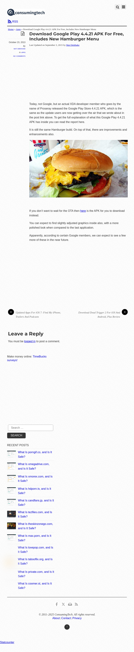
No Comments (19, 56)
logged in (30, 341)
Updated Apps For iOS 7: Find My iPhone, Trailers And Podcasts (34, 314)
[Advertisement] (81, 74)
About (56, 618)
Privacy (76, 618)
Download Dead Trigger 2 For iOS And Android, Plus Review (103, 314)
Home (11, 29)
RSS (15, 21)
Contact (66, 618)
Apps (18, 29)
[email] (69, 603)
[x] (63, 603)
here (83, 210)
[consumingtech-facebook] (56, 603)
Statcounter (7, 642)
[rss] (76, 603)
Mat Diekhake (19, 48)
